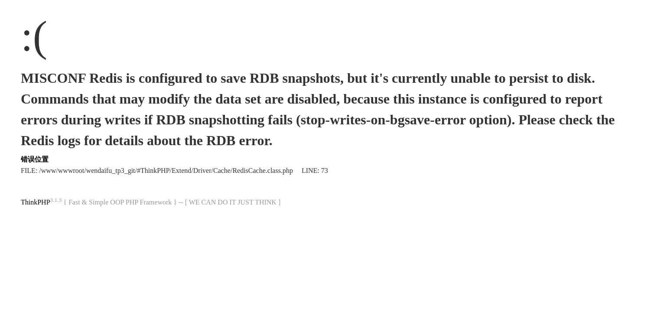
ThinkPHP (35, 202)
